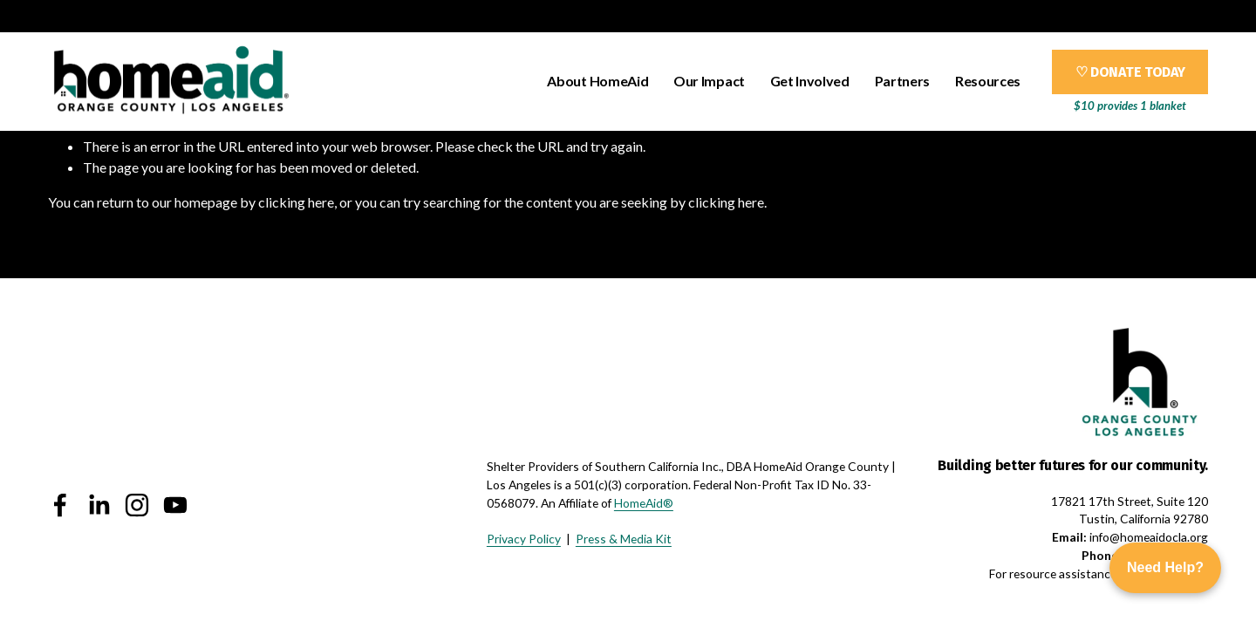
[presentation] (534, 367)
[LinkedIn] (98, 505)
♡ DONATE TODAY (1130, 72)
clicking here (296, 202)
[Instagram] (137, 505)
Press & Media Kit (624, 538)
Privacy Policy (524, 538)
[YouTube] (175, 505)
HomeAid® (643, 502)
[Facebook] (60, 505)
